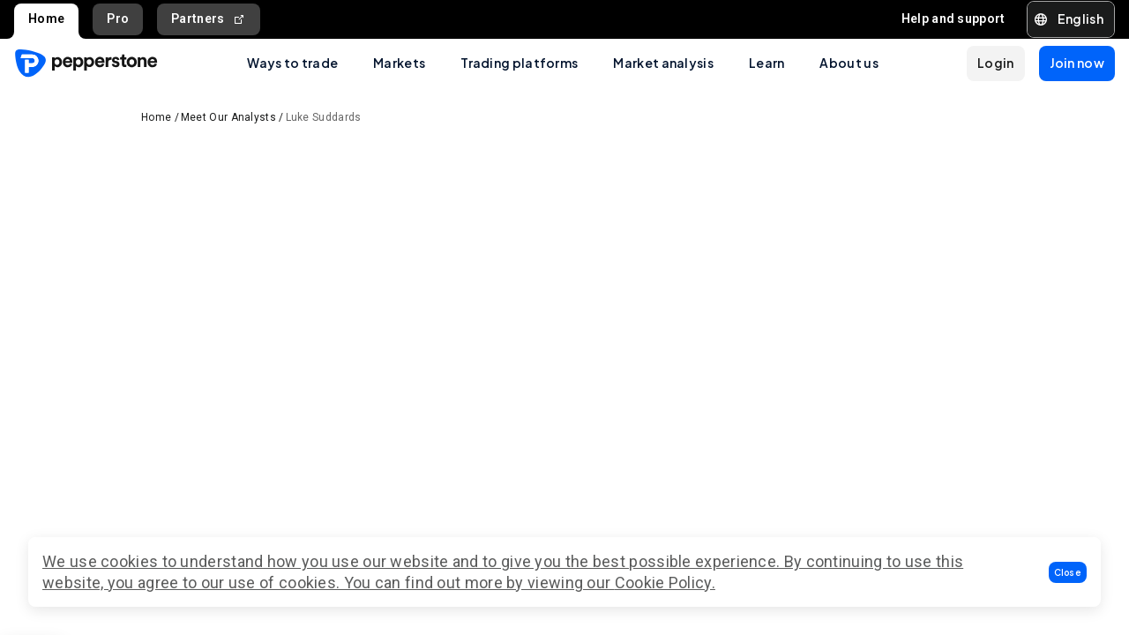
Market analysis (663, 63)
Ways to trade (292, 63)
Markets (399, 63)
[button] (1068, 572)
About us (848, 63)
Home (46, 18)
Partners (208, 18)
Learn (767, 63)
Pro (118, 18)
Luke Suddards (324, 117)
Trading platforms (519, 63)
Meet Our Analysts (228, 117)
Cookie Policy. (665, 582)
